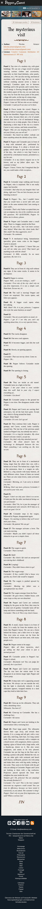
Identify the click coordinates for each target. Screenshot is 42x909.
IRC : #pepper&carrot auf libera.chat (21, 836)
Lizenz (21, 868)
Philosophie (21, 855)
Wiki (21, 872)
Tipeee (21, 887)
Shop (21, 861)
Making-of (21, 874)
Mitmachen (21, 859)
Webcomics (21, 848)
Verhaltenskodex (21, 902)
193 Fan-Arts (6, 13)
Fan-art (21, 853)
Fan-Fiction (37, 13)
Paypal (21, 889)
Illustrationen (21, 851)
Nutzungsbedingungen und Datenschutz (21, 900)
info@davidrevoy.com (24, 829)
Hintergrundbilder (21, 878)
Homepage (21, 846)
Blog (21, 863)
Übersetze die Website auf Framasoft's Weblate (21, 898)
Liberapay (21, 883)
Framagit (21, 870)
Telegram (21, 840)
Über (21, 866)
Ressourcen (21, 857)
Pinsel (21, 876)
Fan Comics (16, 12)
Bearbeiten (35, 22)
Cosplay (27, 12)
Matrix (21, 838)
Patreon (21, 885)
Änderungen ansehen (20, 22)
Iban (20, 891)
